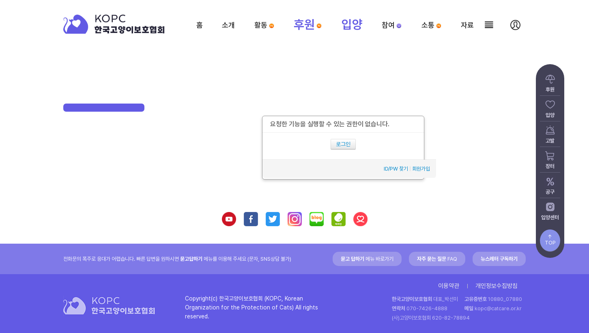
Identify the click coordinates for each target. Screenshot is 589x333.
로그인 (343, 144)
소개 (228, 25)
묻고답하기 (191, 259)
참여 (392, 25)
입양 (352, 24)
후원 (308, 24)
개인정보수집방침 (496, 286)
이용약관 (448, 286)
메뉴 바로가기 (367, 259)
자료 (467, 25)
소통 (431, 25)
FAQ (437, 259)
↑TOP (550, 240)
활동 (264, 25)
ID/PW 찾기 (396, 169)
